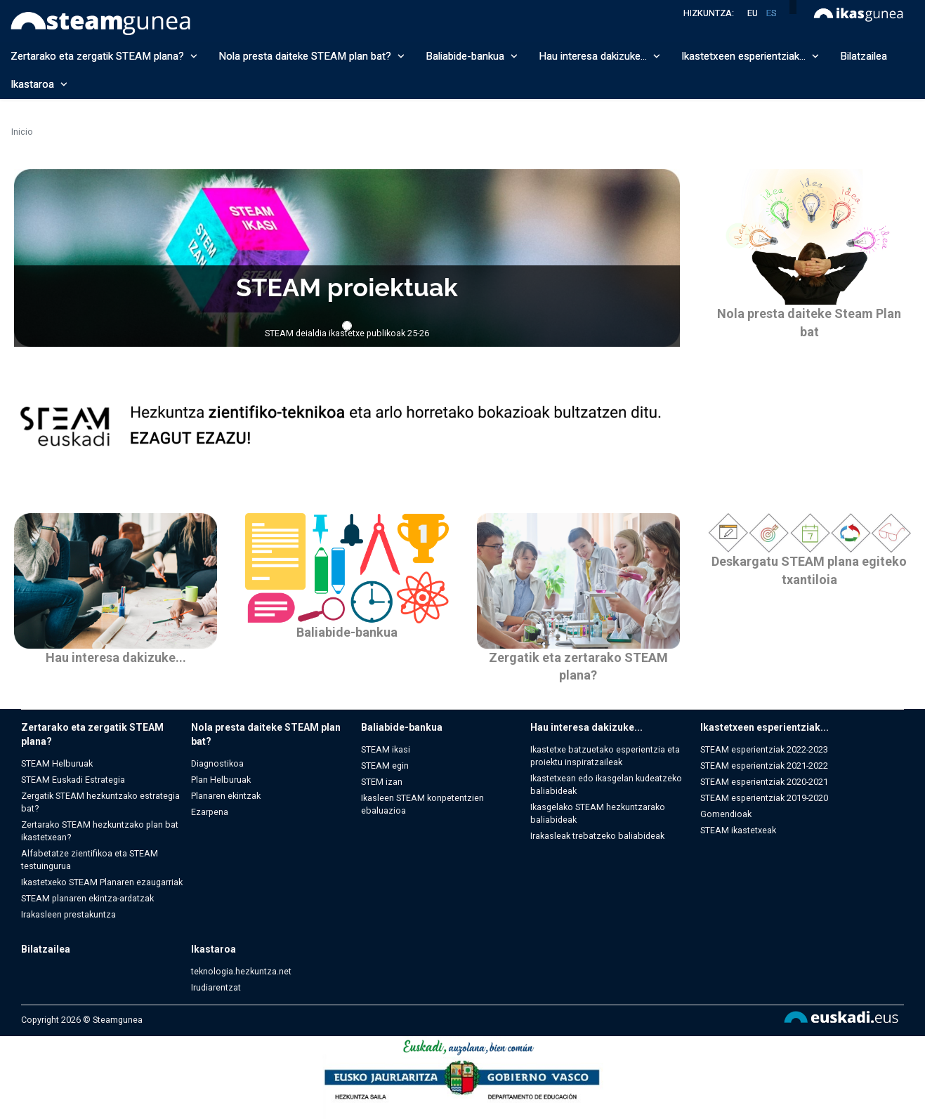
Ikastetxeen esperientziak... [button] (750, 56)
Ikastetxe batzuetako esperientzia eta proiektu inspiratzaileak (605, 755)
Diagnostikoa (217, 763)
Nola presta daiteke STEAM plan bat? (266, 734)
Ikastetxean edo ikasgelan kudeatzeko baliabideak (606, 784)
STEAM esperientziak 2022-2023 (764, 749)
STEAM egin (385, 765)
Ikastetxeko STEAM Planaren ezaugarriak (102, 882)
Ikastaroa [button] (39, 84)
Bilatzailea (863, 56)
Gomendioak (726, 814)
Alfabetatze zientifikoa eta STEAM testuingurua (89, 859)
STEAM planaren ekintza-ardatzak (87, 898)
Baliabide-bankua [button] (472, 56)
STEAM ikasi (385, 749)
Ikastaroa (213, 949)
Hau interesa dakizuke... (116, 657)
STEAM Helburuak (57, 763)
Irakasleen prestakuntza (68, 914)
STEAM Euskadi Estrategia (73, 779)
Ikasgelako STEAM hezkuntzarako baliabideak (597, 813)
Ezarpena (209, 812)
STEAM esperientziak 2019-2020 (764, 798)
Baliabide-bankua (347, 632)
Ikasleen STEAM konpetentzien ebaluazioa (422, 804)
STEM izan (381, 781)
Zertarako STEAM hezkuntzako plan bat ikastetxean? (99, 830)
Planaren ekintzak (226, 795)
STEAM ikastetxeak (738, 830)
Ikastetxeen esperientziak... (764, 727)
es (771, 13)
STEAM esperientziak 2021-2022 (764, 765)
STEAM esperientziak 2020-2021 (764, 781)
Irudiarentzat (216, 987)
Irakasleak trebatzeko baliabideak (597, 835)
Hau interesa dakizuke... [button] (599, 56)
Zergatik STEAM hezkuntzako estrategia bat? (100, 802)
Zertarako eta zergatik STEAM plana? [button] (104, 56)
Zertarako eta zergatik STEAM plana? (92, 734)
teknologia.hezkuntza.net (241, 971)
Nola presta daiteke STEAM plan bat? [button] (311, 56)
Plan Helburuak (221, 779)
